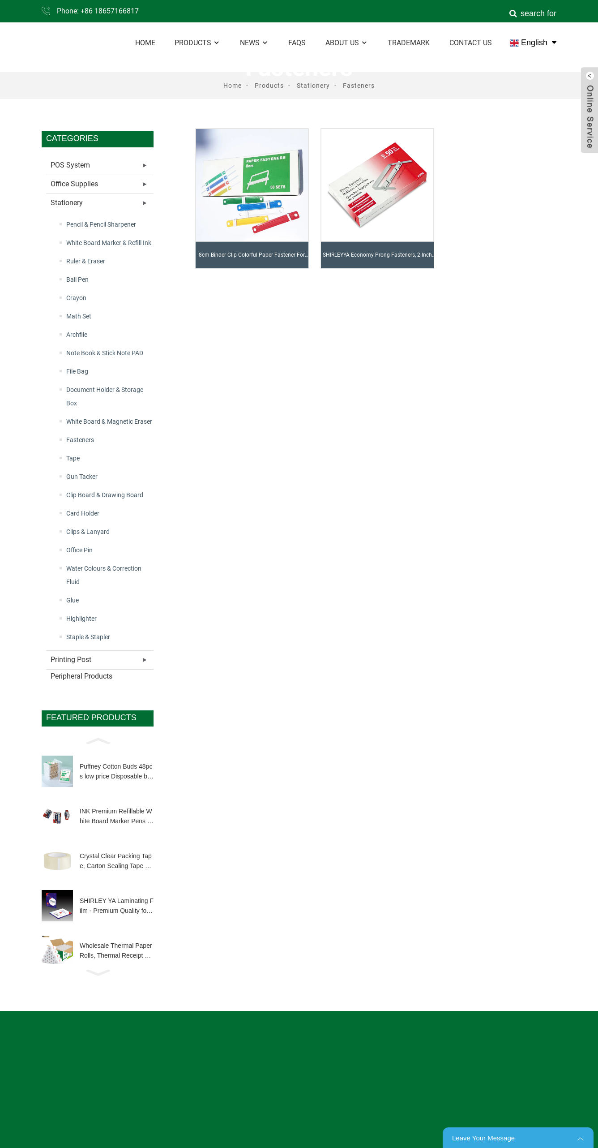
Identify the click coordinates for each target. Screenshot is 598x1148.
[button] (98, 740)
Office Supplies (74, 184)
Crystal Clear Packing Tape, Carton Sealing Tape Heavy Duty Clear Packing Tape (116, 861)
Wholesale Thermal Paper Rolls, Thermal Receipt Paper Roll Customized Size (116, 951)
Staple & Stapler (88, 637)
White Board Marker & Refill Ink (108, 242)
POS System (70, 165)
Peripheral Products (81, 676)
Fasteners (359, 85)
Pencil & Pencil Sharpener (101, 224)
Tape (73, 458)
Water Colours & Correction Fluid (103, 575)
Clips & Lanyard (88, 531)
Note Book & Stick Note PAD (104, 353)
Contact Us (470, 43)
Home (145, 43)
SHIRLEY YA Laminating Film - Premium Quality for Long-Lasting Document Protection (117, 906)
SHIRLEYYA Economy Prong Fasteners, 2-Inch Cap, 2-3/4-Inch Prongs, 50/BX (377, 260)
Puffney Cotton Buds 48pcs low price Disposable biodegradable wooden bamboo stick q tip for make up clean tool (116, 772)
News (254, 43)
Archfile (76, 334)
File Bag (77, 371)
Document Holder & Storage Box (104, 396)
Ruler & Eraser (85, 261)
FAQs (297, 43)
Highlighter (81, 618)
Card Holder (82, 513)
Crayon (76, 297)
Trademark (409, 43)
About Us (346, 43)
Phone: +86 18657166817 (98, 11)
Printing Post (71, 659)
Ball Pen (77, 279)
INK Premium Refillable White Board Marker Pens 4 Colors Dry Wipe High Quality (117, 817)
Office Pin (79, 550)
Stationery (313, 85)
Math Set (78, 316)
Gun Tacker (82, 476)
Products (197, 43)
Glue (72, 600)
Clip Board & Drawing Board (104, 495)
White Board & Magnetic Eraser (109, 421)
